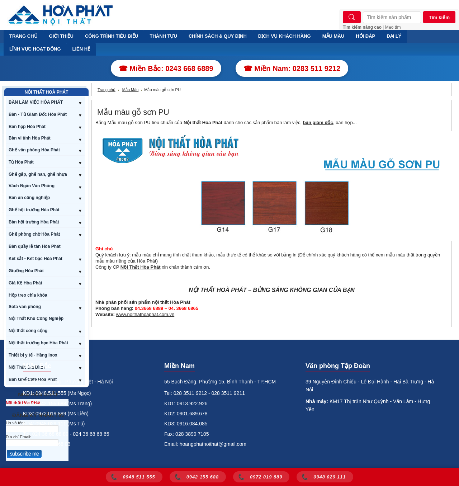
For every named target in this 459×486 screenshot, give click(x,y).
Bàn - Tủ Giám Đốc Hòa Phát (38, 114)
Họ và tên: (15, 423)
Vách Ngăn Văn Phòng (32, 185)
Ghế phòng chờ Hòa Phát (34, 234)
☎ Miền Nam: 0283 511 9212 (292, 68)
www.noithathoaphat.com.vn (145, 314)
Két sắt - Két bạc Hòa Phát (35, 258)
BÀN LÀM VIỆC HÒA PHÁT (36, 102)
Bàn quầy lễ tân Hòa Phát (35, 246)
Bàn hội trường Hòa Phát (34, 222)
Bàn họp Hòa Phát (27, 126)
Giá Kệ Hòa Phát (25, 283)
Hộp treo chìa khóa (28, 295)
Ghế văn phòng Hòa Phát (34, 149)
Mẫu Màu (130, 90)
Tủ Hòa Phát (21, 162)
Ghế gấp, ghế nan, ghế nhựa (38, 174)
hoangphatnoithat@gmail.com (213, 444)
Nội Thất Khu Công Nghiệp (36, 318)
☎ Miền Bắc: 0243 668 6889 (166, 68)
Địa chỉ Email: (18, 437)
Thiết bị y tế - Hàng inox (33, 355)
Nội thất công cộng (28, 330)
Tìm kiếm (439, 17)
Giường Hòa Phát (26, 270)
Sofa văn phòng (25, 306)
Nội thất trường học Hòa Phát (38, 342)
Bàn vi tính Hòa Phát (30, 138)
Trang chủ (106, 90)
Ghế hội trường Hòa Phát (34, 209)
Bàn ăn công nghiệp (29, 197)
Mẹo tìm (393, 27)
